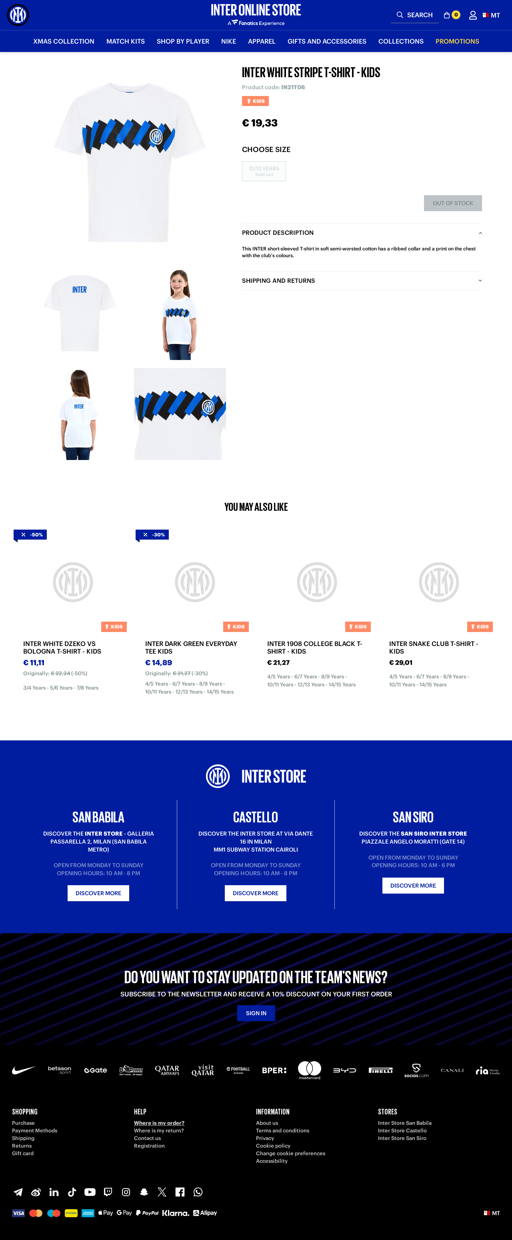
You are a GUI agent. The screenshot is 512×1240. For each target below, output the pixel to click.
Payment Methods (34, 1130)
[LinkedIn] (54, 1192)
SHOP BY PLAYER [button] (183, 41)
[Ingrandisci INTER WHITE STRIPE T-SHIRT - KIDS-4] (180, 414)
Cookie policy (273, 1145)
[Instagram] (126, 1192)
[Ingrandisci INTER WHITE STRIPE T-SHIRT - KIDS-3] (80, 414)
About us (267, 1123)
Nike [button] (228, 41)
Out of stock (453, 203)
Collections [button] (401, 41)
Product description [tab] (278, 232)
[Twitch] (108, 1192)
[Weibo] (36, 1192)
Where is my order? (159, 1123)
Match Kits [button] (125, 41)
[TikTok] (72, 1192)
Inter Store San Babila (405, 1123)
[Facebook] (180, 1192)
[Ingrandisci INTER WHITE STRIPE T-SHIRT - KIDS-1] (80, 314)
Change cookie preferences (290, 1153)
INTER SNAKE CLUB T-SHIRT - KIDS (433, 647)
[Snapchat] (144, 1192)
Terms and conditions (282, 1130)
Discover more (98, 893)
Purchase (23, 1123)
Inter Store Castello (402, 1130)
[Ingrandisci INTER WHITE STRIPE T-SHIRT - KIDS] (130, 164)
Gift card (23, 1153)
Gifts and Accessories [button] (327, 41)
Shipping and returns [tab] (278, 280)
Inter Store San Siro (402, 1138)
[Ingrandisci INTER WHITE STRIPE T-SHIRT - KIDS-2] (180, 314)
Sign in (256, 1013)
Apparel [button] (262, 41)
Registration (149, 1145)
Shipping (23, 1138)
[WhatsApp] (198, 1192)
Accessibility (272, 1161)
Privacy (265, 1138)
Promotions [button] (457, 41)
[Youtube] (90, 1192)
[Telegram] (18, 1192)
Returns (22, 1145)
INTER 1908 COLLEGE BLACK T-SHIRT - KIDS (314, 647)
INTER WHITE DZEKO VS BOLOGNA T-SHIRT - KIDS (62, 647)
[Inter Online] (18, 15)
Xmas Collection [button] (63, 41)
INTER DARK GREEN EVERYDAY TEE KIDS (191, 647)
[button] (491, 15)
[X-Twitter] (162, 1192)
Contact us (147, 1138)
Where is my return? (159, 1130)
